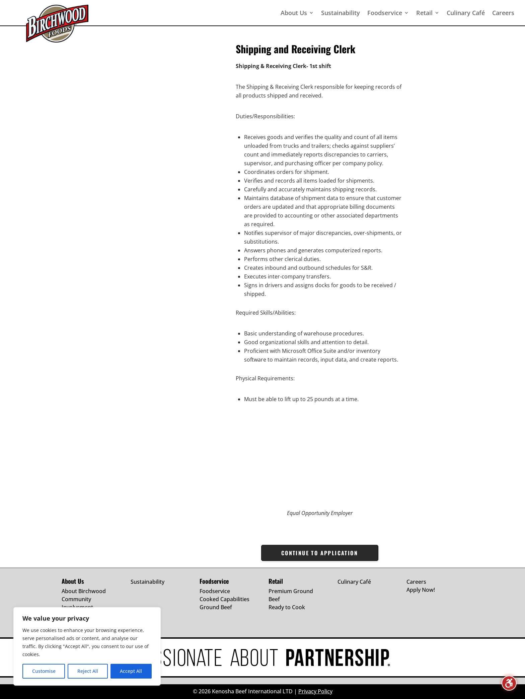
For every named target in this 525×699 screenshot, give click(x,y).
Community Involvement (77, 603)
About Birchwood (84, 591)
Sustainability (147, 581)
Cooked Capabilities (224, 599)
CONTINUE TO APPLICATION (319, 553)
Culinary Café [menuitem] (466, 13)
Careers (416, 581)
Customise (44, 671)
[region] (87, 646)
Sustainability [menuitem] (340, 13)
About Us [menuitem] (294, 13)
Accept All (131, 671)
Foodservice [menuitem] (384, 13)
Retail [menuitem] (424, 13)
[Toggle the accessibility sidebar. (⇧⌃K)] (509, 683)
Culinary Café (354, 581)
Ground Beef (216, 607)
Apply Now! (420, 589)
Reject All (87, 671)
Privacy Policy (315, 691)
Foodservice (215, 591)
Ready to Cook (287, 607)
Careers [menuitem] (503, 13)
